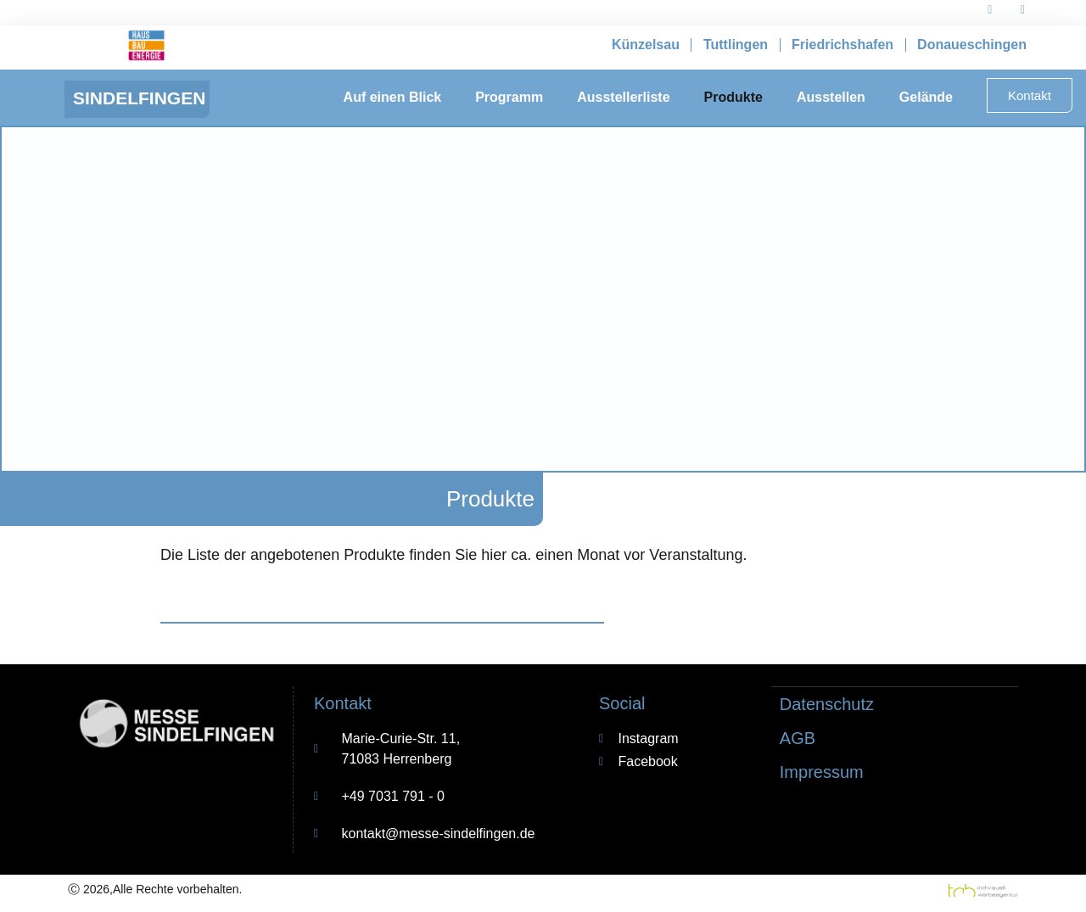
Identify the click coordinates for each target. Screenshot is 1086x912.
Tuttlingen (735, 44)
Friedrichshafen (842, 44)
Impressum (822, 771)
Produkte (733, 97)
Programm (509, 97)
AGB (797, 737)
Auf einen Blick (393, 97)
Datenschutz (827, 703)
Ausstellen (831, 97)
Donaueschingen (972, 44)
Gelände (926, 97)
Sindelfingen (139, 98)
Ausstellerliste (623, 97)
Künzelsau (646, 44)
